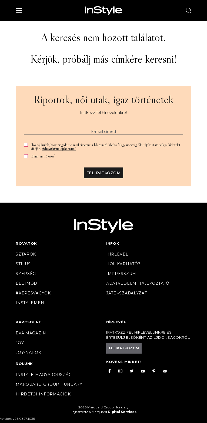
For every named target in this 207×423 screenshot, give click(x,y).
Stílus (23, 263)
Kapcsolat (28, 322)
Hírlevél (117, 254)
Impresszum (121, 273)
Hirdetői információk (43, 394)
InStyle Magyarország (44, 374)
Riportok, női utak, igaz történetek (103, 99)
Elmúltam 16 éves (43, 156)
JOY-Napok (28, 352)
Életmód (26, 283)
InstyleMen (30, 302)
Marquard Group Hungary (49, 384)
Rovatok (26, 243)
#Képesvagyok (33, 293)
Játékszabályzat (126, 293)
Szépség (26, 273)
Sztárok (26, 254)
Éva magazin (31, 333)
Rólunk (24, 363)
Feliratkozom (103, 172)
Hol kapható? (123, 263)
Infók (112, 243)
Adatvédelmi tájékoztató (59, 148)
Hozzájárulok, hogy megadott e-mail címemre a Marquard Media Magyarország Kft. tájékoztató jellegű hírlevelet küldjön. (105, 146)
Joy (20, 342)
